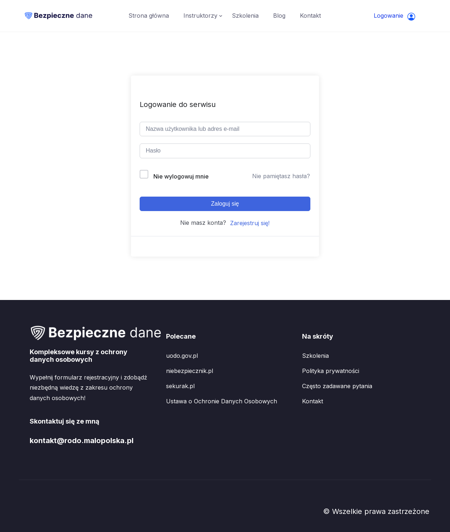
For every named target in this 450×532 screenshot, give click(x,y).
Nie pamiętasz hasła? (281, 176)
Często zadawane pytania (337, 386)
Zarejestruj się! (249, 223)
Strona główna (148, 15)
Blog (279, 15)
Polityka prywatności (330, 370)
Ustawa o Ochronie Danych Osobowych (221, 401)
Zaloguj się (225, 204)
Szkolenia (245, 15)
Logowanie (395, 16)
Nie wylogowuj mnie (181, 176)
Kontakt (310, 15)
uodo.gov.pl (182, 355)
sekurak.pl (180, 386)
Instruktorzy (200, 15)
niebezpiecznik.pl (189, 370)
